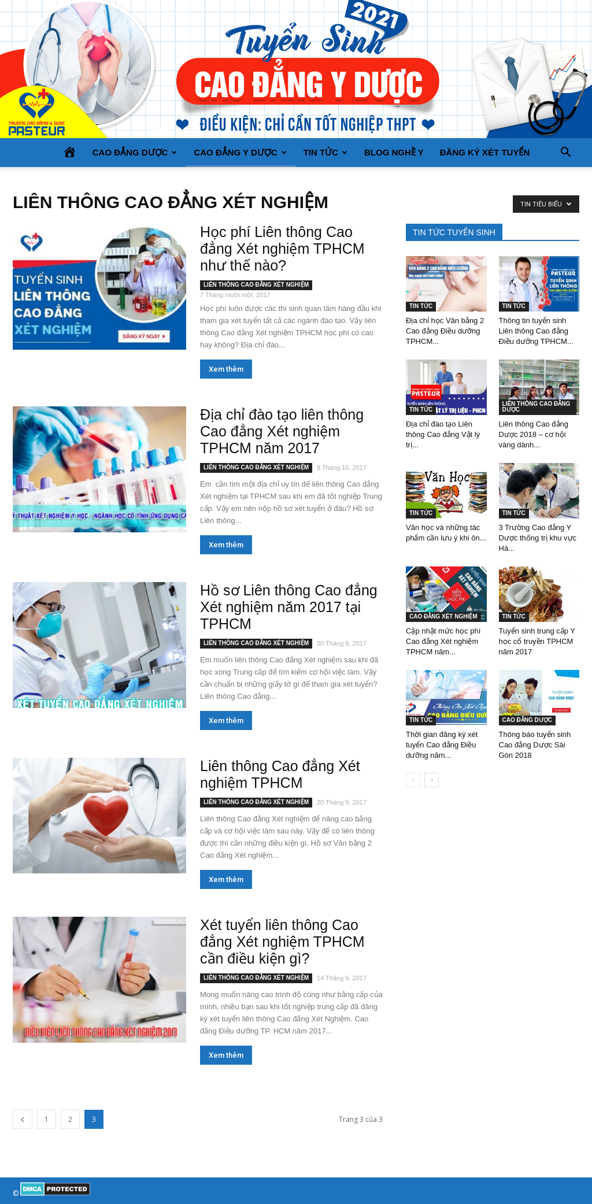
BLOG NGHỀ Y (394, 152)
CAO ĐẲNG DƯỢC (134, 152)
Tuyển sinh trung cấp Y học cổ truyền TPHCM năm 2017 (537, 641)
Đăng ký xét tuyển (485, 152)
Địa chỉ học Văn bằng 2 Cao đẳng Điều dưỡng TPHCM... (445, 331)
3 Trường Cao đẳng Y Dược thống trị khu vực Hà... (538, 538)
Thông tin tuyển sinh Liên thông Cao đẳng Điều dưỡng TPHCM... (536, 331)
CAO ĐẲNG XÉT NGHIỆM (443, 616)
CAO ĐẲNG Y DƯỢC (240, 152)
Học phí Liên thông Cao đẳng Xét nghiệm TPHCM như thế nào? (282, 248)
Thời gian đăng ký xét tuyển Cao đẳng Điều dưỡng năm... (442, 745)
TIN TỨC (325, 152)
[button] (565, 152)
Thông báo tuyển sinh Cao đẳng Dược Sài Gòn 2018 (535, 745)
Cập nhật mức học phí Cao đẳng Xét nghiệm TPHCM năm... (443, 641)
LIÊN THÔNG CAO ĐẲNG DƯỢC (536, 407)
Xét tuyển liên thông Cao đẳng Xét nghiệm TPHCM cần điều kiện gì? (282, 941)
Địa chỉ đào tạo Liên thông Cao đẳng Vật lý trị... (443, 434)
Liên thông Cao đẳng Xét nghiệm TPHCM (280, 774)
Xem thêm (226, 369)
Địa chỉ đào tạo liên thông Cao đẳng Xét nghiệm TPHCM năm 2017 (282, 431)
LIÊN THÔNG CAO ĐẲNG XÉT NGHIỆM (256, 284)
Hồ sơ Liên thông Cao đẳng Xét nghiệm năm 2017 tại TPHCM (289, 607)
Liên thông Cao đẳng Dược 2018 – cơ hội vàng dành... (533, 434)
